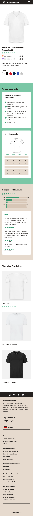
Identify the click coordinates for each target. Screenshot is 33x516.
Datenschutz (6, 469)
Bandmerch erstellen (9, 500)
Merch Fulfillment (8, 459)
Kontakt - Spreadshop (9, 439)
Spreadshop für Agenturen (10, 451)
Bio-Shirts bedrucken (9, 497)
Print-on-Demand (8, 477)
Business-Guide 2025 (9, 482)
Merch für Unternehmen (10, 454)
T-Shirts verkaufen (8, 492)
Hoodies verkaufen (8, 489)
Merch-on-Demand (8, 479)
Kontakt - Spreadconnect (10, 441)
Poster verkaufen (8, 494)
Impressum (6, 466)
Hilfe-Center (6, 444)
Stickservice (6, 456)
